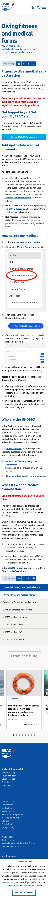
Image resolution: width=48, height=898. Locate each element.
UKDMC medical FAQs (13, 632)
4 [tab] (22, 735)
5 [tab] (25, 735)
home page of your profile (27, 242)
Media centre (8, 811)
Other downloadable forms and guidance (25, 476)
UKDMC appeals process (14, 639)
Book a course (8, 840)
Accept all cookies (24, 893)
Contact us (7, 808)
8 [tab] (35, 735)
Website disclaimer (10, 818)
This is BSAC (7, 824)
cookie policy (9, 882)
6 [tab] (28, 735)
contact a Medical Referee (18, 197)
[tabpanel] (24, 700)
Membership (7, 805)
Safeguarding (8, 827)
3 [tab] (19, 735)
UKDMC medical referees (14, 624)
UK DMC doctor (14, 209)
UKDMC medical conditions (16, 617)
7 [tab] (32, 735)
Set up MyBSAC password (24, 137)
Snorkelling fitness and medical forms (20, 602)
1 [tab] (13, 735)
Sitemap (5, 821)
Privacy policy (8, 837)
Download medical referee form (18, 610)
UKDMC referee (16, 568)
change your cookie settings (18, 886)
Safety (17, 46)
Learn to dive (8, 801)
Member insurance (10, 846)
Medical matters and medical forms (18, 49)
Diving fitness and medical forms (19, 595)
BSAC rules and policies (12, 814)
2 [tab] (16, 735)
